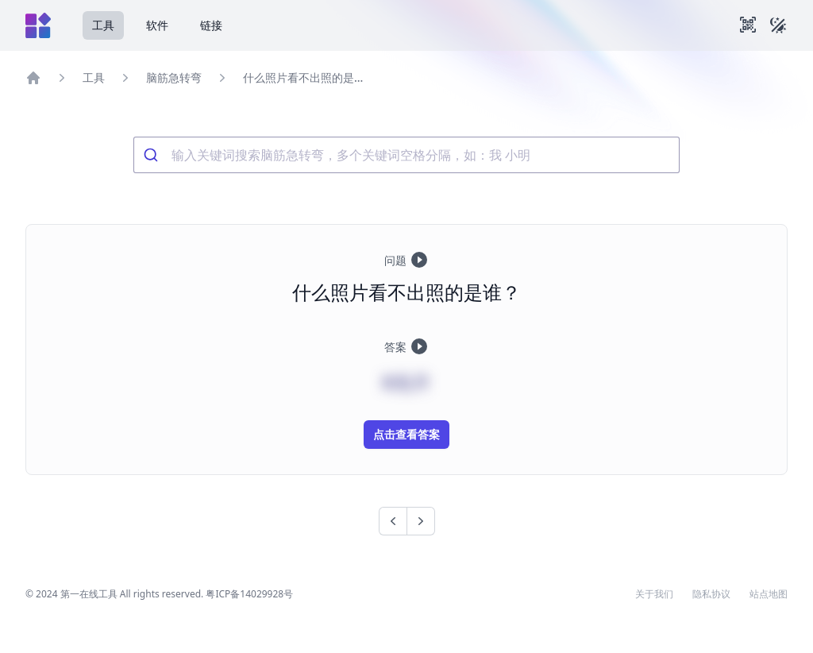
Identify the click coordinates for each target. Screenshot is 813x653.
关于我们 (654, 594)
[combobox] (406, 155)
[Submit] (152, 154)
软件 (157, 25)
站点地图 (768, 594)
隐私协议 (711, 594)
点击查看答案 (406, 434)
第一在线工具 (89, 594)
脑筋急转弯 (174, 77)
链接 (211, 25)
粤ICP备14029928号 (249, 594)
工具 (103, 25)
